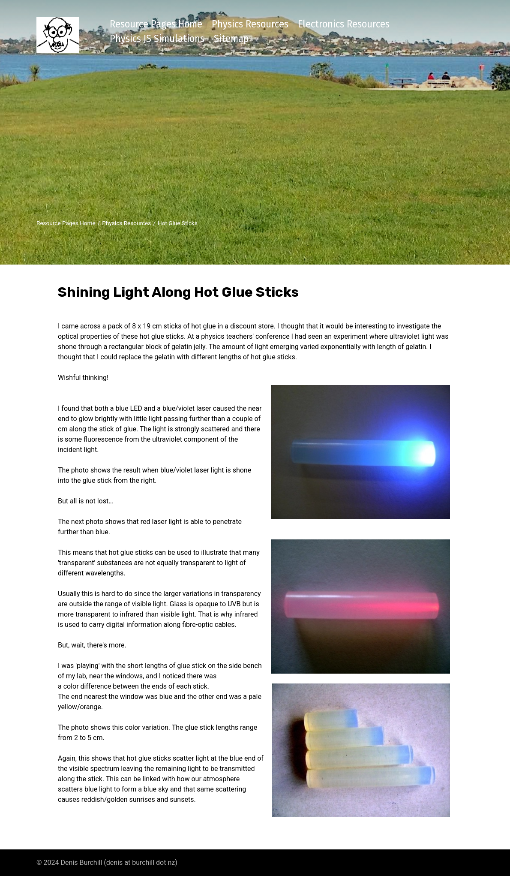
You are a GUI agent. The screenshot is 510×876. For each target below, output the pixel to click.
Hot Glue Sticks (178, 223)
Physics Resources (250, 24)
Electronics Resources (344, 24)
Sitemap (231, 39)
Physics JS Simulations (157, 39)
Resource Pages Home (156, 24)
